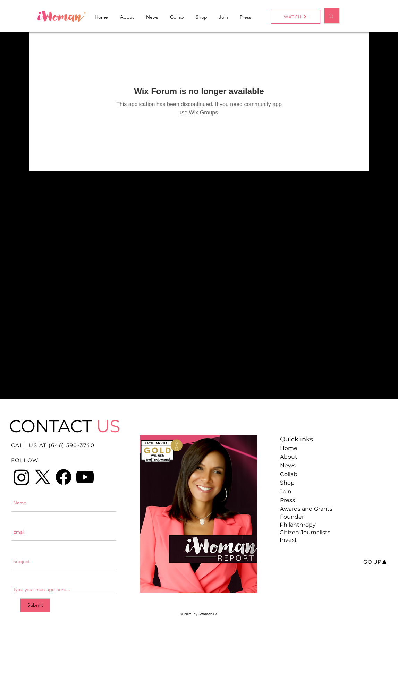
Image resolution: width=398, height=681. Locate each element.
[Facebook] (63, 477)
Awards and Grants (304, 508)
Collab (288, 474)
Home (288, 448)
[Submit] (35, 605)
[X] (42, 477)
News (288, 465)
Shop (287, 482)
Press (287, 500)
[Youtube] (85, 477)
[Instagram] (21, 477)
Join (285, 491)
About (288, 456)
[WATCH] (295, 17)
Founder (292, 516)
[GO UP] (372, 562)
